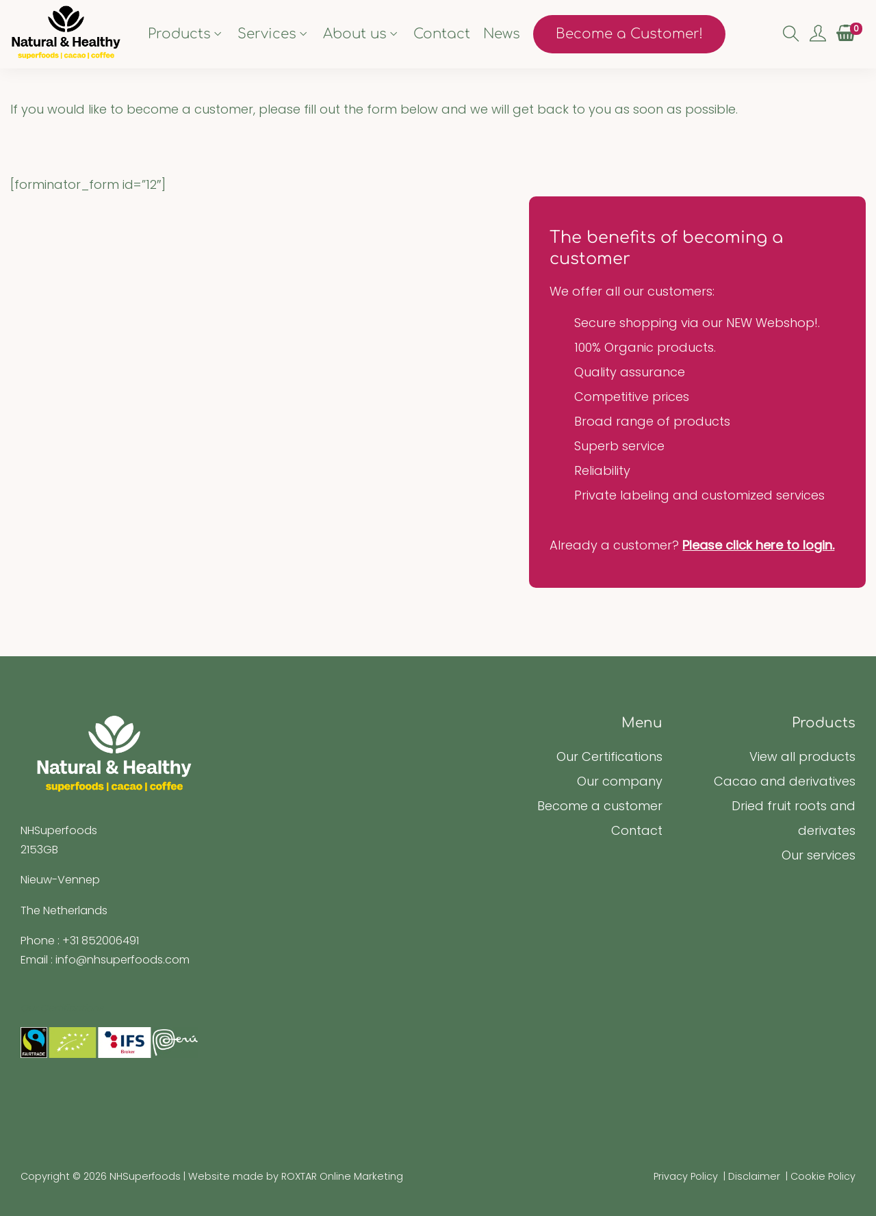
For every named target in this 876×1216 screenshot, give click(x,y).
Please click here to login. (758, 545)
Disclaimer (754, 1176)
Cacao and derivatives (784, 781)
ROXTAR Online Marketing (342, 1176)
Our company (619, 781)
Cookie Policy (822, 1176)
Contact (636, 830)
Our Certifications (609, 756)
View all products (802, 756)
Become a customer (599, 805)
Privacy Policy (686, 1176)
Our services (818, 855)
